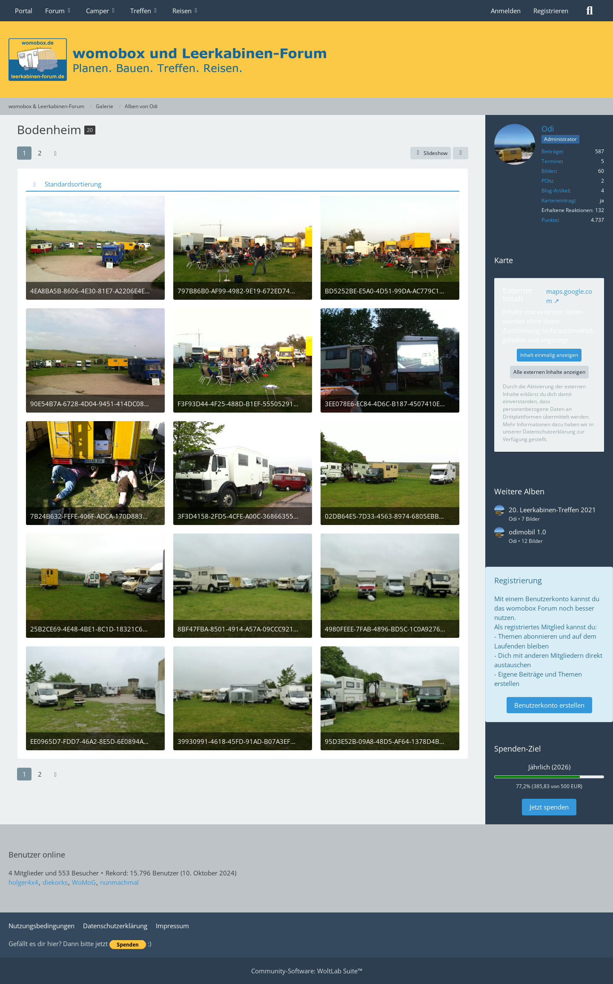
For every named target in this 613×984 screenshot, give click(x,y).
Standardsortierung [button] (73, 184)
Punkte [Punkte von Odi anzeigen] (549, 220)
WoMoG (84, 882)
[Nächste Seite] (55, 152)
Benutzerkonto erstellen (549, 705)
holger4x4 (23, 882)
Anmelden (506, 10)
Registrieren (550, 10)
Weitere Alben (519, 491)
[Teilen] (460, 153)
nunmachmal (119, 882)
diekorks (55, 882)
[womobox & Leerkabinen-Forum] (306, 59)
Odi (547, 128)
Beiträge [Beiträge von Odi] (551, 151)
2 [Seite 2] (40, 153)
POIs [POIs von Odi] (546, 180)
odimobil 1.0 (527, 532)
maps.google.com (569, 296)
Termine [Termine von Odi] (551, 161)
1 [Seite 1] (24, 153)
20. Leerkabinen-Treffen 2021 (552, 509)
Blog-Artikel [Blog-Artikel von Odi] (555, 190)
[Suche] (589, 10)
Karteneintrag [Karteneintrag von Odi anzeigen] (557, 200)
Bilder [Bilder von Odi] (548, 171)
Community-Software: (306, 971)
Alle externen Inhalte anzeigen (549, 372)
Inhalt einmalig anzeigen (549, 355)
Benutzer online (37, 854)
